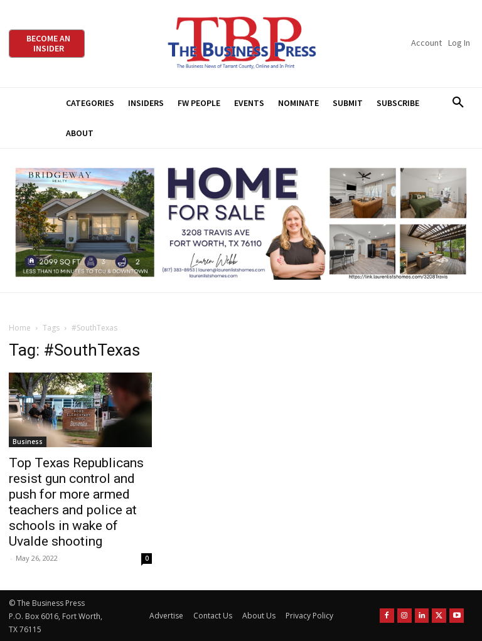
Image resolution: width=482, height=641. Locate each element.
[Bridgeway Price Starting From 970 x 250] (241, 220)
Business (28, 441)
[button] (457, 103)
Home (20, 327)
